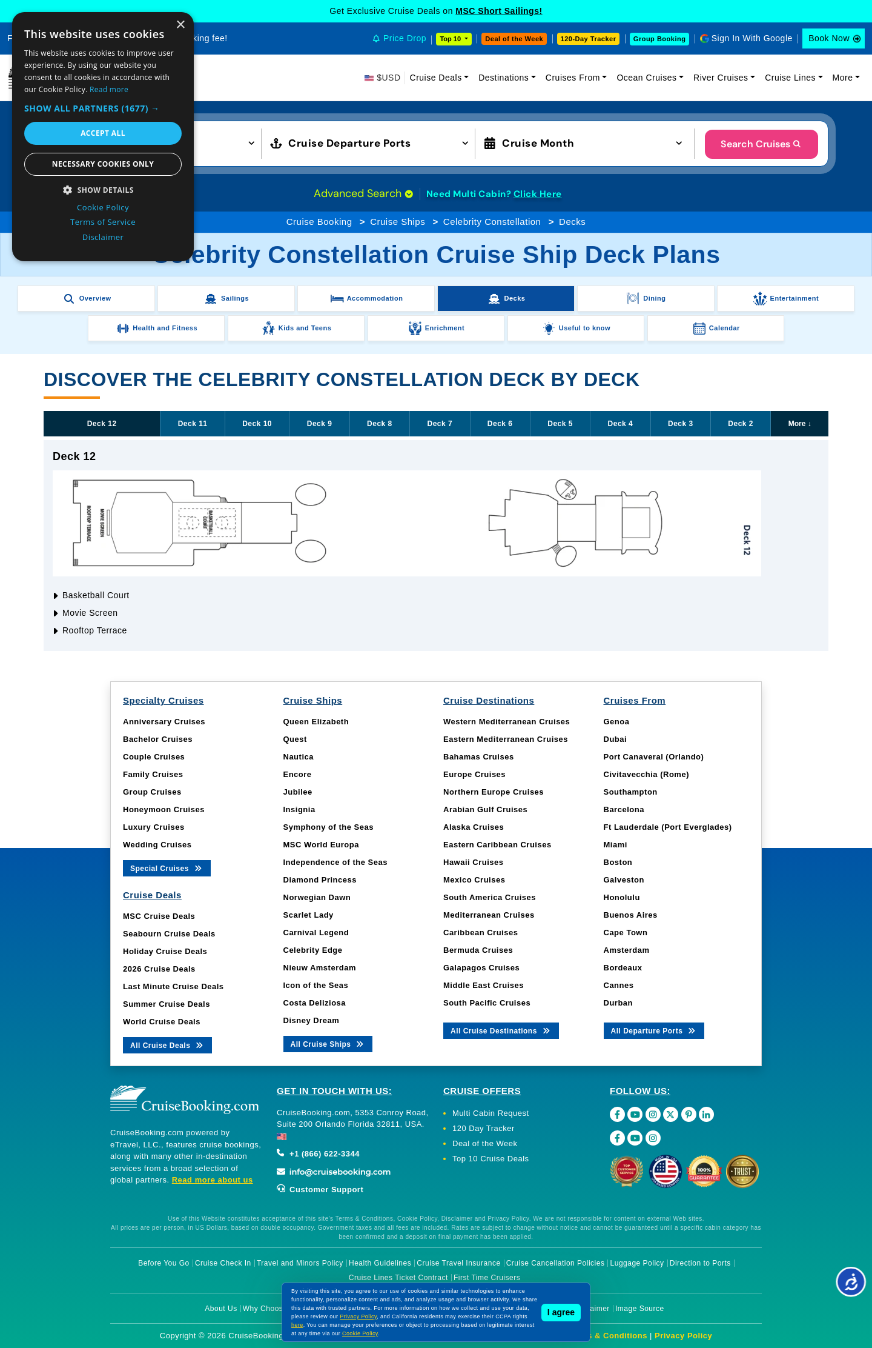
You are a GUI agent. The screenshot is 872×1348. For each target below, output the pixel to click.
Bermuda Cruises (478, 950)
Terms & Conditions (607, 1335)
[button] (103, 108)
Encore (297, 774)
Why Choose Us (271, 1308)
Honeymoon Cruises (164, 809)
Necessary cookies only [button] (103, 164)
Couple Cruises (154, 756)
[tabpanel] (436, 545)
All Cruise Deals (167, 1044)
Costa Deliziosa (314, 1002)
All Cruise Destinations (501, 1030)
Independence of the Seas (335, 862)
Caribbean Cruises (480, 932)
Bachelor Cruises (158, 739)
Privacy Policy (683, 1335)
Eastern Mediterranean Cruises (505, 739)
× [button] (180, 25)
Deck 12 (102, 423)
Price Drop (404, 38)
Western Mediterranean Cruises (506, 721)
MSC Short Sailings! (498, 11)
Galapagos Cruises (481, 967)
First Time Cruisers (487, 1277)
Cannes (619, 985)
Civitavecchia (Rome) (647, 774)
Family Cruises (153, 774)
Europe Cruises (474, 774)
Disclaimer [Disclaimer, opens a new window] (103, 237)
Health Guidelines (380, 1263)
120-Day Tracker (588, 38)
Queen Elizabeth (316, 721)
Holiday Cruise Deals (165, 951)
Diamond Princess (320, 879)
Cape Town (626, 932)
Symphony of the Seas (328, 827)
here (297, 1325)
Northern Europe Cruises (493, 791)
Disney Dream (311, 1020)
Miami (615, 844)
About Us (221, 1308)
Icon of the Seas (316, 985)
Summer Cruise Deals (166, 1004)
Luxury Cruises (154, 827)
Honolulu (622, 897)
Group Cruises (152, 791)
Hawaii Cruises (473, 862)
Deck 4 (620, 423)
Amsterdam (627, 950)
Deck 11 (193, 423)
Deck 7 (439, 423)
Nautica (298, 756)
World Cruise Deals (161, 1021)
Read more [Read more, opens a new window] (109, 89)
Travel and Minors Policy (300, 1263)
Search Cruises (761, 144)
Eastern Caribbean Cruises (497, 844)
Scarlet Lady (308, 914)
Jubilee (297, 791)
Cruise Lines (790, 77)
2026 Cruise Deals (159, 968)
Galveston (624, 879)
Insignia (299, 809)
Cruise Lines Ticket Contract (398, 1277)
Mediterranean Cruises (489, 914)
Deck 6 (500, 423)
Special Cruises (166, 868)
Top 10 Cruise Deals (490, 1158)
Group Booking (659, 38)
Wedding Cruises (157, 844)
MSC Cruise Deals (159, 916)
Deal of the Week (514, 38)
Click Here (538, 194)
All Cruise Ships (328, 1043)
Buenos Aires (631, 914)
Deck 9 (319, 423)
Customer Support (320, 1189)
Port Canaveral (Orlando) (654, 756)
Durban (618, 1002)
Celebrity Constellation (492, 221)
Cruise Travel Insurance (458, 1263)
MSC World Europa (321, 844)
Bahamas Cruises (478, 756)
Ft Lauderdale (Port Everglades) (668, 827)
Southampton (631, 791)
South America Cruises (489, 897)
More (843, 77)
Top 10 (451, 38)
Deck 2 (740, 423)
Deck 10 (257, 423)
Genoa (617, 721)
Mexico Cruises (474, 879)
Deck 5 (560, 423)
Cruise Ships (397, 221)
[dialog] (103, 136)
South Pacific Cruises (486, 1002)
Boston (618, 862)
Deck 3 (680, 423)
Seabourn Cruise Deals (169, 933)
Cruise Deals (436, 77)
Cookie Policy (360, 1333)
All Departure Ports (654, 1030)
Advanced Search (363, 193)
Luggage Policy (637, 1263)
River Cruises (720, 77)
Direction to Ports (700, 1263)
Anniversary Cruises (164, 721)
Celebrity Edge (313, 950)
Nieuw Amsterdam (319, 967)
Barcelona (624, 809)
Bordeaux (623, 967)
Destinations (503, 77)
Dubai (615, 739)
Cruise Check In (223, 1263)
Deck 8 (379, 423)
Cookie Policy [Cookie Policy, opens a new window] (103, 207)
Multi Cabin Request (490, 1113)
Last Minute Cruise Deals (173, 986)
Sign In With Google (752, 38)
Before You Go (164, 1263)
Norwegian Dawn (317, 897)
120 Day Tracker (483, 1128)
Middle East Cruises (483, 985)
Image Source (639, 1308)
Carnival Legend (316, 932)
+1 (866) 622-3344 (318, 1153)
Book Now (829, 38)
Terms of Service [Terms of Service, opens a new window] (103, 221)
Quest (295, 739)
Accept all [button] (103, 133)
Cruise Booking (319, 221)
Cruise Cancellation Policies (555, 1263)
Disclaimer (591, 1308)
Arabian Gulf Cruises (485, 809)
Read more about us (212, 1179)
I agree (561, 1312)
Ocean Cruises (646, 77)
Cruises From (573, 77)
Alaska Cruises (473, 827)
